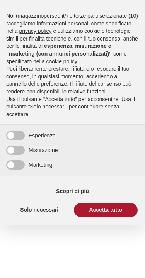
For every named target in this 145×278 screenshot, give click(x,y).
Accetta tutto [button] (105, 210)
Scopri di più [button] (72, 191)
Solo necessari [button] (39, 210)
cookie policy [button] (61, 61)
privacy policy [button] (35, 31)
